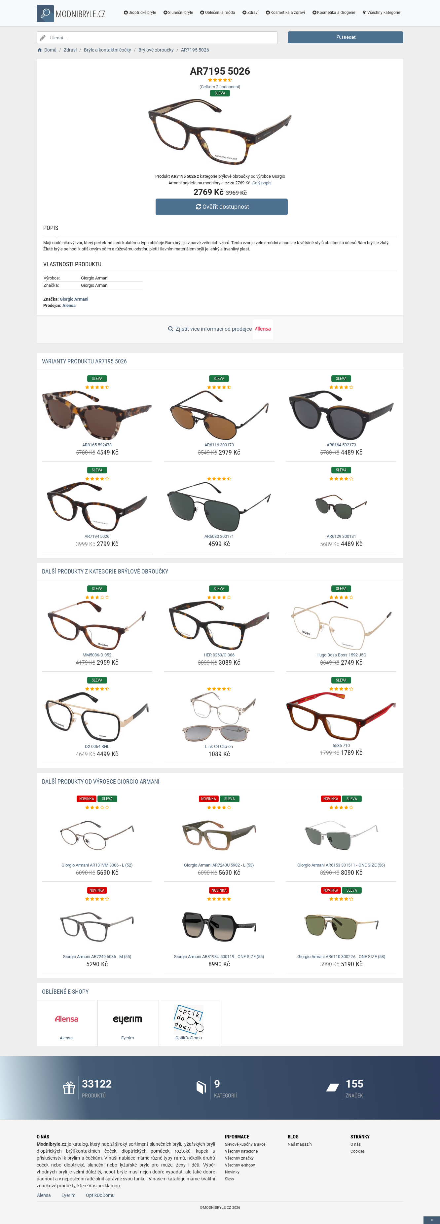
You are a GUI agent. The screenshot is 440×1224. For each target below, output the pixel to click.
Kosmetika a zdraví (285, 12)
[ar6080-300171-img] (219, 507)
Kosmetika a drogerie (333, 12)
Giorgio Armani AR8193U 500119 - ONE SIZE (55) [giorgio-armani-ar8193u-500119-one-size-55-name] (219, 956)
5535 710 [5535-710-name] (341, 745)
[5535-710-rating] (341, 689)
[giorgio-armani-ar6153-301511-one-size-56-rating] (341, 807)
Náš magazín (300, 1144)
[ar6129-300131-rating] (341, 479)
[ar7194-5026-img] (97, 507)
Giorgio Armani (74, 299)
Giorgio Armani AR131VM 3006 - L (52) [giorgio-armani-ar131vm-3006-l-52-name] (97, 865)
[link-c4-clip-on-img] (219, 717)
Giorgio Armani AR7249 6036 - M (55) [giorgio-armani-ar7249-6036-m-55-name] (97, 956)
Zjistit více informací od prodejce (220, 329)
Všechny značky (239, 1158)
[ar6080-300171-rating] (219, 479)
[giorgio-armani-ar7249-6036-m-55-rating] (97, 899)
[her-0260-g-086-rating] (219, 597)
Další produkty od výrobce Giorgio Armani (101, 781)
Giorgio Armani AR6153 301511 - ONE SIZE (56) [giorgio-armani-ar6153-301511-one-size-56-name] (341, 865)
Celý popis (262, 182)
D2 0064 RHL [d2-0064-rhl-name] (97, 746)
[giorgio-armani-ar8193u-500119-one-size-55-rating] (219, 899)
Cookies (357, 1151)
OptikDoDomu (100, 1195)
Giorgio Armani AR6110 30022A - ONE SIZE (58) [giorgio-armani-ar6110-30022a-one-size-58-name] (341, 956)
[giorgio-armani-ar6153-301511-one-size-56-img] (341, 835)
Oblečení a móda (217, 12)
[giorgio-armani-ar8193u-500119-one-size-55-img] (219, 927)
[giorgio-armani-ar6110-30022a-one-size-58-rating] (341, 899)
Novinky (232, 1172)
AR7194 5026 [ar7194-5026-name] (97, 536)
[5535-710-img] (341, 716)
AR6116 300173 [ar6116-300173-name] (219, 444)
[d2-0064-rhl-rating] (97, 689)
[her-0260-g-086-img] (219, 625)
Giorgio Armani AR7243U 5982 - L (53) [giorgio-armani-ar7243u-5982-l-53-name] (219, 865)
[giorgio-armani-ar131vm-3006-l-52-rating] (97, 807)
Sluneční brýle (178, 12)
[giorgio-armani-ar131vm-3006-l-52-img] (97, 835)
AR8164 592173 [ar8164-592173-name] (341, 444)
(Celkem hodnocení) (220, 86)
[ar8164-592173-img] (341, 415)
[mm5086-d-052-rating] (97, 597)
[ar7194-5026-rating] (97, 479)
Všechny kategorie (381, 12)
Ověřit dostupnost (221, 206)
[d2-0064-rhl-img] (97, 717)
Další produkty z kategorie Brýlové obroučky (105, 571)
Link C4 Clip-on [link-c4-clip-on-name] (219, 746)
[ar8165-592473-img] (97, 415)
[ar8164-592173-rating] (341, 387)
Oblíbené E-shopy (65, 991)
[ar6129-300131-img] (341, 507)
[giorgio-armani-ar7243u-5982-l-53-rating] (219, 807)
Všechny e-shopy (240, 1165)
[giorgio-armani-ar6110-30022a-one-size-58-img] (341, 927)
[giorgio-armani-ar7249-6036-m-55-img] (97, 927)
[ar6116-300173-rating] (219, 387)
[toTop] (431, 1220)
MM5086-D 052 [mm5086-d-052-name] (97, 654)
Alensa (69, 305)
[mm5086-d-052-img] (97, 625)
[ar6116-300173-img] (219, 415)
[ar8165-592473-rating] (97, 387)
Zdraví (250, 12)
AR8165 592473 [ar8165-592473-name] (97, 444)
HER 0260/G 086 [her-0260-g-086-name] (219, 654)
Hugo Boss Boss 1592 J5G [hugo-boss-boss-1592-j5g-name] (341, 654)
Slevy (229, 1179)
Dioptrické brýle (139, 12)
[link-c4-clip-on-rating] (219, 689)
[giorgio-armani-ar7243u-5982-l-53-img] (219, 835)
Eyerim (68, 1195)
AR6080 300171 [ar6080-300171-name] (219, 536)
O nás (355, 1144)
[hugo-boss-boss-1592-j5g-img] (341, 625)
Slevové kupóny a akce (245, 1144)
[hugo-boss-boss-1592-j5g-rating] (341, 597)
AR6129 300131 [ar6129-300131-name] (341, 536)
